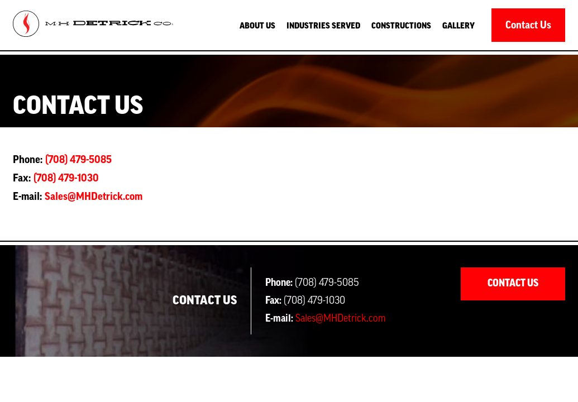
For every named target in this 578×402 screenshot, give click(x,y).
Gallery (458, 26)
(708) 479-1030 (66, 178)
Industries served (323, 26)
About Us (257, 26)
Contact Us (528, 25)
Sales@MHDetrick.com (93, 196)
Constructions (401, 26)
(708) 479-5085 (78, 159)
